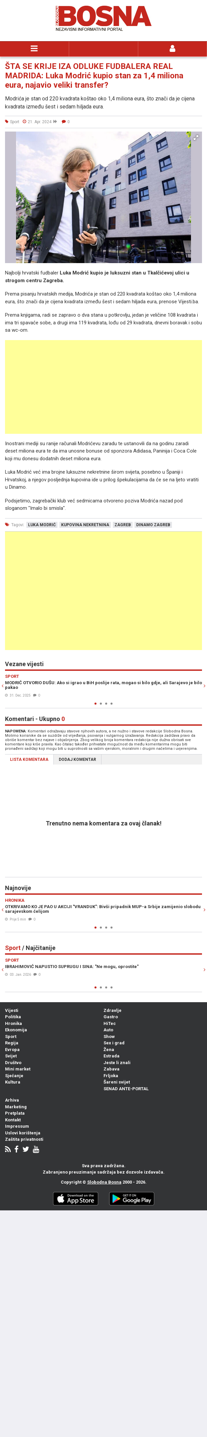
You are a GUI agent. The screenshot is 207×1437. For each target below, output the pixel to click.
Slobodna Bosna (104, 1182)
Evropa (12, 1049)
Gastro (111, 1016)
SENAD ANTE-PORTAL (126, 1088)
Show (109, 1036)
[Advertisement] (103, 387)
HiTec (110, 1023)
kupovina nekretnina (85, 525)
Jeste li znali (117, 1062)
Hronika (13, 1023)
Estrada (112, 1055)
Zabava (112, 1068)
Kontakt (13, 1119)
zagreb (123, 525)
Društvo (13, 1062)
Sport (10, 1036)
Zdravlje (113, 1010)
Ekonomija (16, 1029)
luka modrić (42, 525)
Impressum (17, 1126)
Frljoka (111, 1075)
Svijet (11, 1055)
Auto (108, 1029)
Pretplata (15, 1113)
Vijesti (11, 1010)
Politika (13, 1016)
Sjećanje (14, 1075)
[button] (196, 137)
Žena (109, 1049)
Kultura (12, 1082)
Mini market (17, 1068)
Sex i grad (114, 1042)
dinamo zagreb (153, 525)
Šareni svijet (117, 1082)
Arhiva (12, 1100)
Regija (11, 1042)
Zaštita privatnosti (24, 1139)
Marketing (16, 1106)
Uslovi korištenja (22, 1132)
